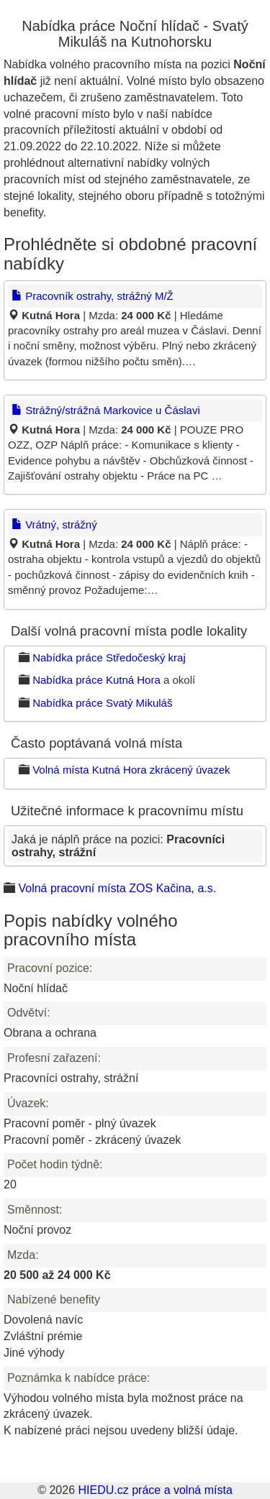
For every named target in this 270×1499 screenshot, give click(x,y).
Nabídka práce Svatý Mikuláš (102, 703)
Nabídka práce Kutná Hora (96, 680)
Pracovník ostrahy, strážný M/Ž (93, 296)
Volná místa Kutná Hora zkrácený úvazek (131, 770)
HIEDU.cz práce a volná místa (155, 1490)
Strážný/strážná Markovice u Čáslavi (106, 410)
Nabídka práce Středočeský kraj (109, 657)
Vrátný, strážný (54, 524)
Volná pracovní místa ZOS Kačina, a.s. (117, 888)
